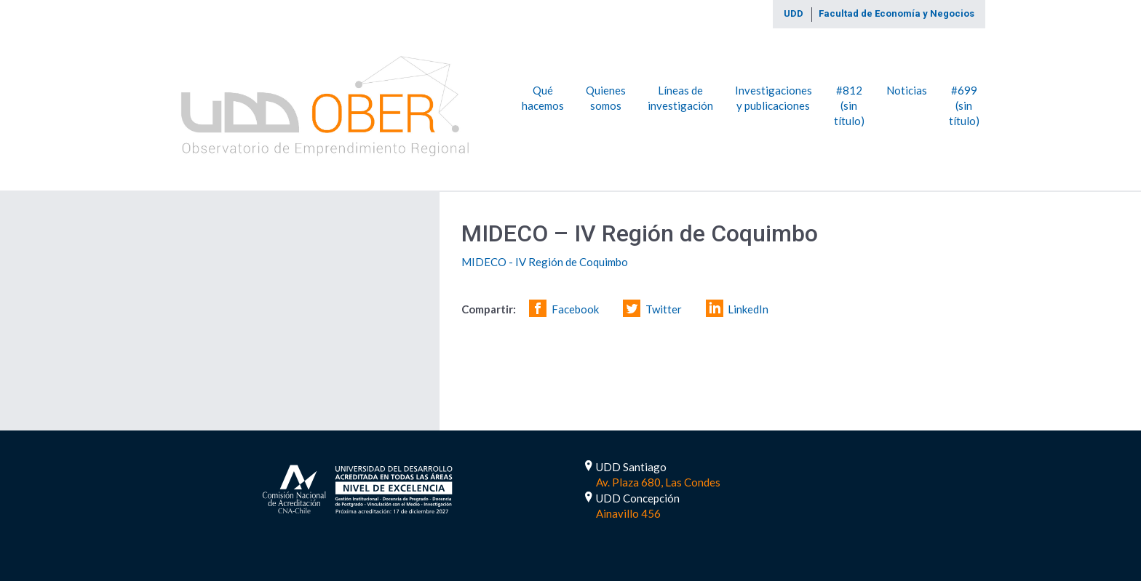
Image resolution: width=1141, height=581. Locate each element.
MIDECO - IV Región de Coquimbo (544, 261)
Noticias (906, 89)
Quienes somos (606, 97)
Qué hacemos (543, 97)
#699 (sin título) (964, 105)
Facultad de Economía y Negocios (896, 13)
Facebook (575, 309)
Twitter (663, 309)
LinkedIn (748, 309)
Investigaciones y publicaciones (773, 97)
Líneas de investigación (680, 97)
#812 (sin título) (849, 105)
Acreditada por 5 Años (357, 488)
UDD (793, 13)
